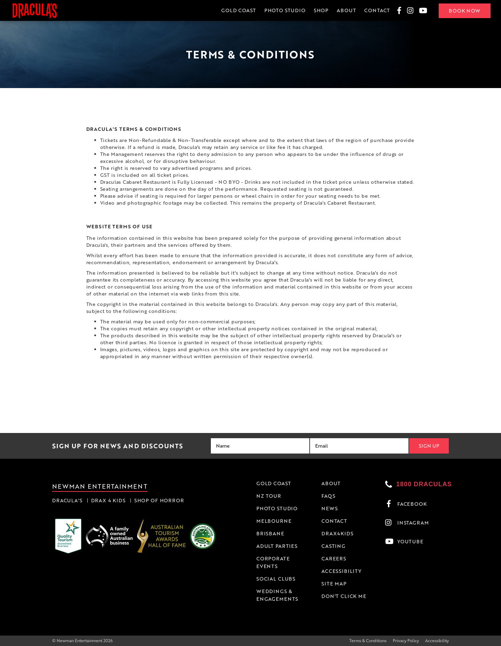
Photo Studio (284, 10)
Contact (377, 10)
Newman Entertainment (100, 486)
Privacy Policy (406, 641)
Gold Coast (238, 10)
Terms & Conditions (368, 641)
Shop (321, 10)
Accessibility (437, 641)
